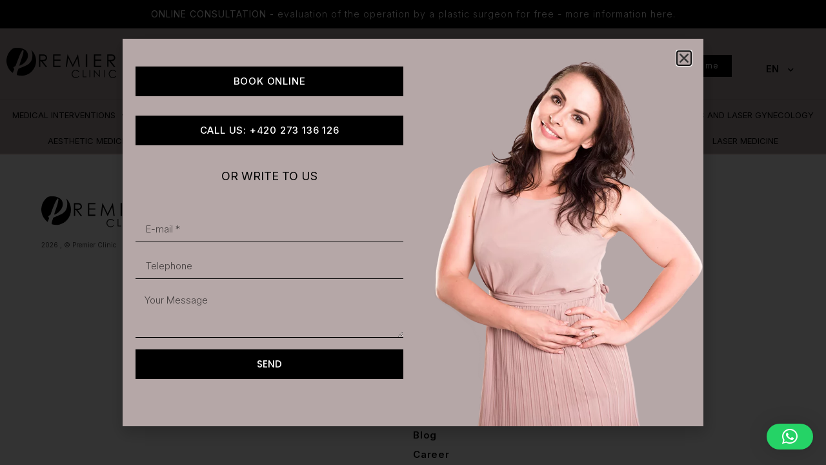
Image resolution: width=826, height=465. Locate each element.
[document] (413, 232)
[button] (790, 437)
